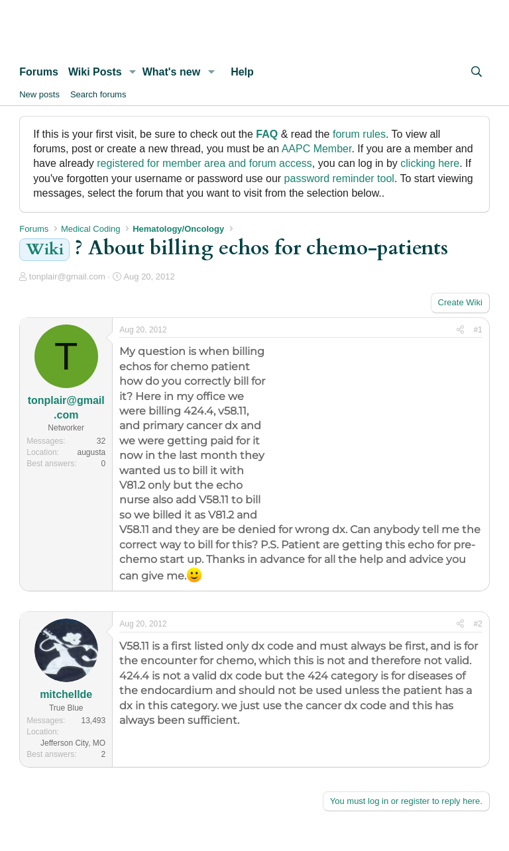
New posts (39, 94)
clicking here (429, 163)
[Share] (460, 330)
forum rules (359, 134)
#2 (477, 623)
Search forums (98, 94)
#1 (477, 329)
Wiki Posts (95, 71)
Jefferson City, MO (72, 743)
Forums (38, 71)
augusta (92, 452)
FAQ (267, 134)
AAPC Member (317, 148)
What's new (171, 71)
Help (242, 71)
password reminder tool (339, 178)
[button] (132, 72)
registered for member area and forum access (204, 163)
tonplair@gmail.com (67, 276)
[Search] (476, 72)
